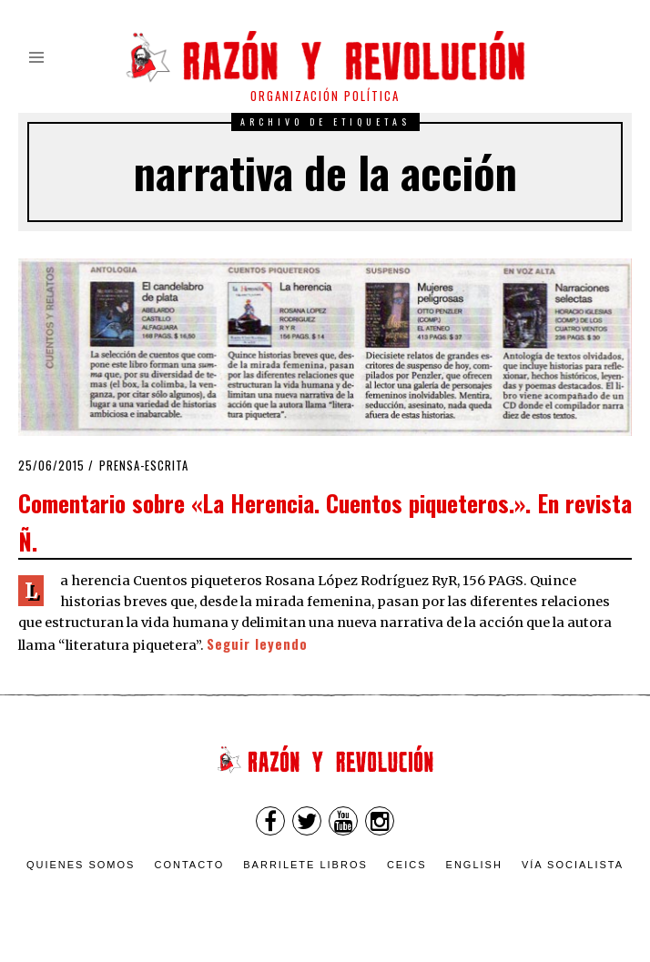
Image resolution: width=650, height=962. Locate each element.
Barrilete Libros (305, 864)
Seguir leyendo (257, 643)
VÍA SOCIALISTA (573, 864)
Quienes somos (81, 864)
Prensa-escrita (143, 465)
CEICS (407, 864)
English (474, 864)
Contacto (189, 864)
